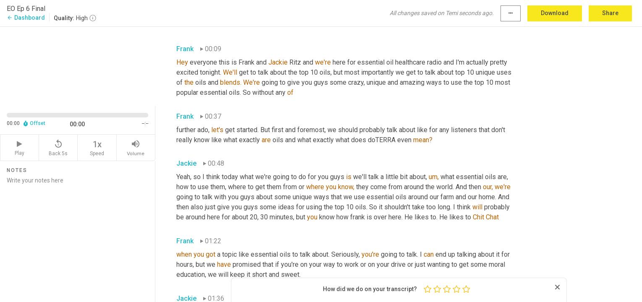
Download (555, 13)
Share (610, 13)
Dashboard (26, 17)
